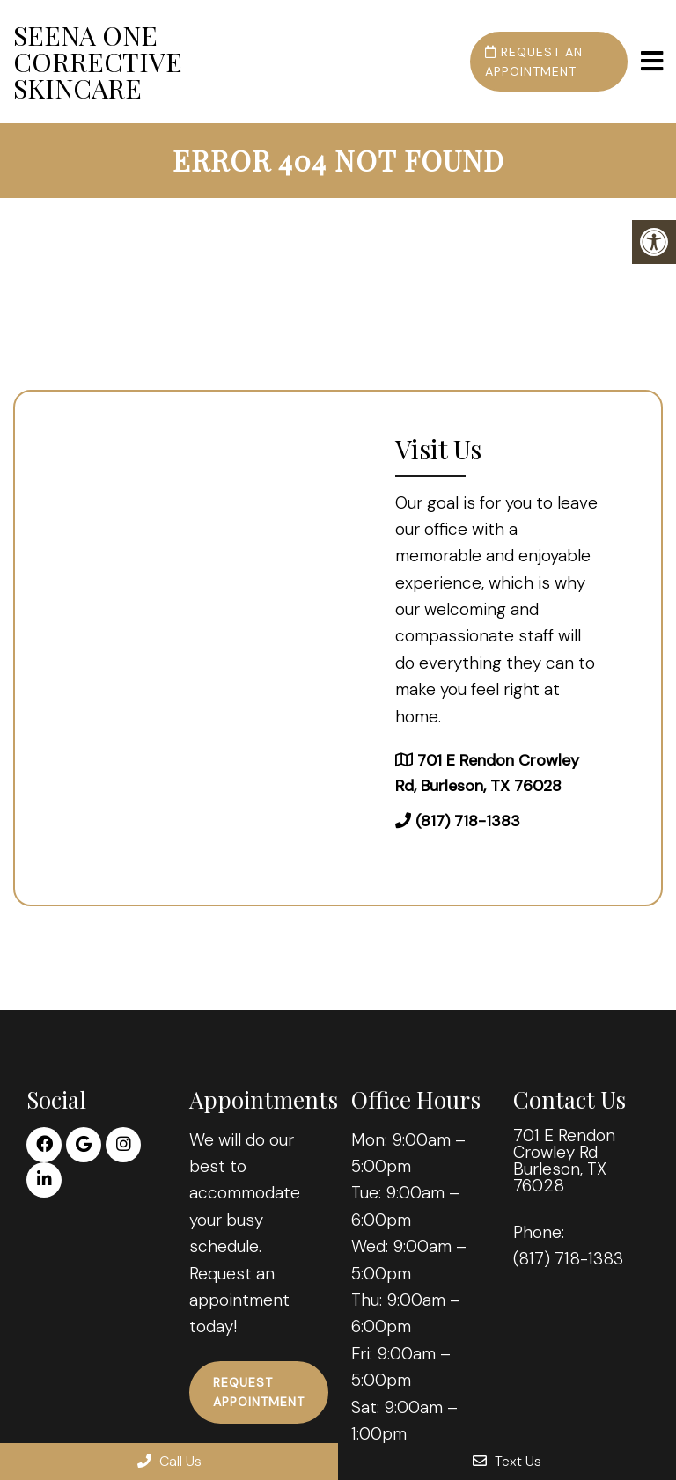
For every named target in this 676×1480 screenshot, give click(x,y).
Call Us (169, 1461)
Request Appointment (259, 1392)
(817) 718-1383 (467, 821)
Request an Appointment (534, 61)
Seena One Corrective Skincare (97, 61)
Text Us (507, 1461)
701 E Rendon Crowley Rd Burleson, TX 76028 (564, 1160)
